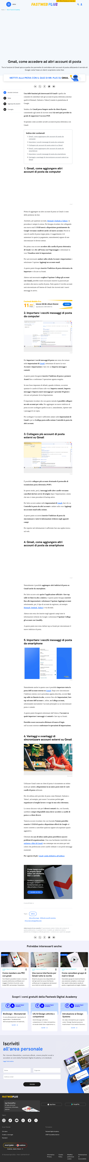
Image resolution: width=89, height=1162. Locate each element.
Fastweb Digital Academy (52, 1131)
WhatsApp (49, 86)
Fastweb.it (4, 1138)
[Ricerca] (78, 4)
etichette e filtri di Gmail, (33, 843)
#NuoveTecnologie (34, 918)
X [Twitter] (40, 86)
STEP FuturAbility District (52, 1134)
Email (53, 86)
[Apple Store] (51, 1104)
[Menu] (11, 4)
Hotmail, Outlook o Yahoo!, (57, 221)
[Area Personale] (81, 4)
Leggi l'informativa (8, 1061)
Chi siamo (4, 1131)
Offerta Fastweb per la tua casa (67, 1)
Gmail (33, 914)
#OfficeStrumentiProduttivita (48, 918)
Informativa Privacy (50, 1156)
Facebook (44, 86)
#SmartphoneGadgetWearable (33, 921)
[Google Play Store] (75, 1104)
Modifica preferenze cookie (70, 1157)
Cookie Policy (61, 1156)
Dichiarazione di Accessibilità (82, 1157)
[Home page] (44, 4)
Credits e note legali (7, 1134)
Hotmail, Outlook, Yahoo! (33, 608)
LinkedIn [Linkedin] (35, 86)
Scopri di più (35, 892)
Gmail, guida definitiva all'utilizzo (51, 856)
